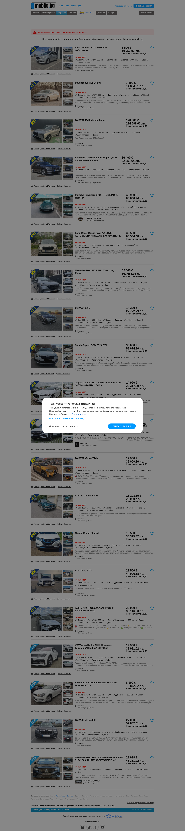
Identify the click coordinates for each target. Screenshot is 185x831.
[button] (92, 419)
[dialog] (92, 415)
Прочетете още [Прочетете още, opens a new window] (79, 414)
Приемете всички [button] (122, 426)
